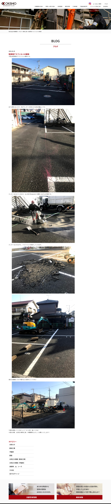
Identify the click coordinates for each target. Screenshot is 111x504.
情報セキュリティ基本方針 (20, 499)
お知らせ (86, 55)
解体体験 (67, 6)
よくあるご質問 (97, 4)
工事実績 (74, 6)
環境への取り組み (50, 6)
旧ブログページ (88, 84)
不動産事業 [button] (83, 6)
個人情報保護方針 (7, 499)
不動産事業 (39, 472)
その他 (85, 80)
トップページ (12, 472)
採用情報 (60, 6)
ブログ (106, 4)
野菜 (84, 65)
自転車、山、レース (89, 76)
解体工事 (86, 58)
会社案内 (105, 6)
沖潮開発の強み (39, 6)
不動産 (85, 62)
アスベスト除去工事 (95, 6)
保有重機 (46, 472)
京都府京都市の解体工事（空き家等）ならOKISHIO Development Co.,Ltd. (78, 499)
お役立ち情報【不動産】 (91, 73)
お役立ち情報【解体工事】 (91, 69)
